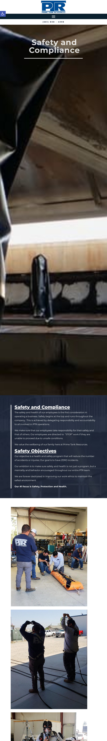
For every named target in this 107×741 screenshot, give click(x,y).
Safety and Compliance (54, 46)
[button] (3, 14)
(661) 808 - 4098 (53, 22)
